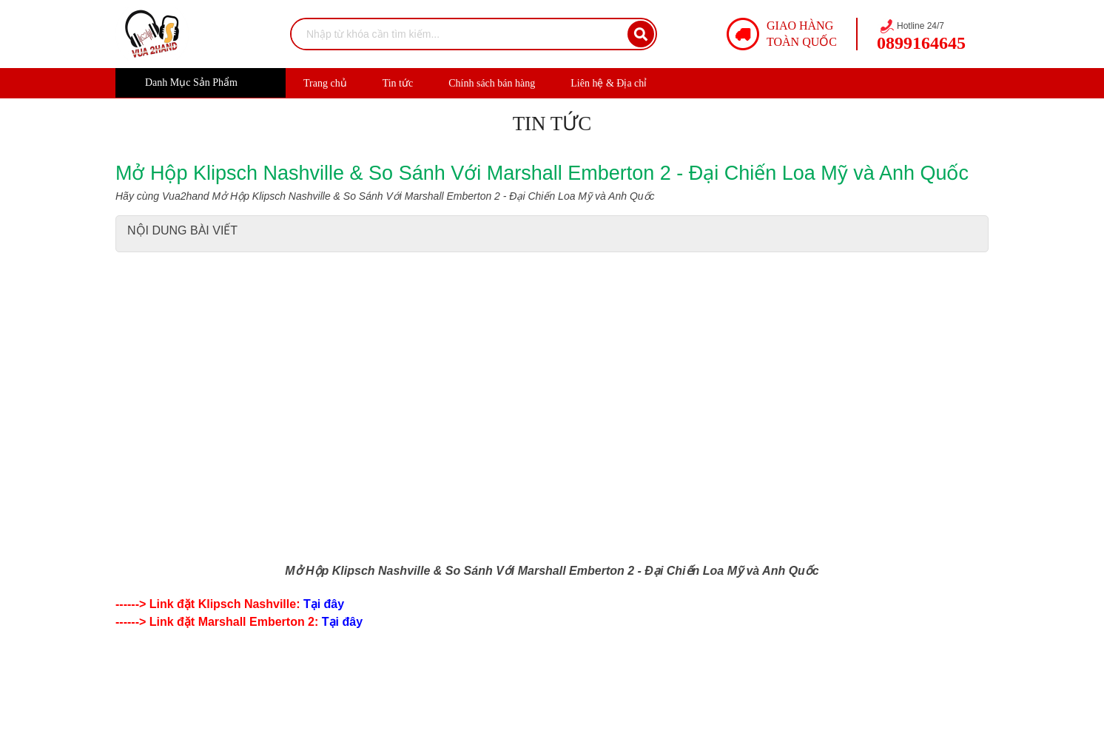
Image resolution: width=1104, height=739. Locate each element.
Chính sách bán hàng (491, 83)
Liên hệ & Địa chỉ (608, 83)
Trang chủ (325, 83)
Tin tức (398, 83)
